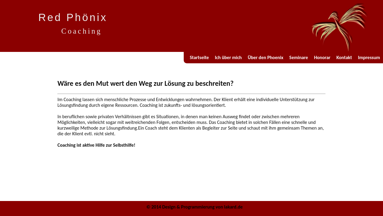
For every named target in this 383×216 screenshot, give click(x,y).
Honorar (322, 57)
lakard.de (233, 207)
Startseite (199, 57)
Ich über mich (228, 57)
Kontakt (344, 57)
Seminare (298, 57)
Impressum (369, 57)
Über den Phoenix (265, 57)
